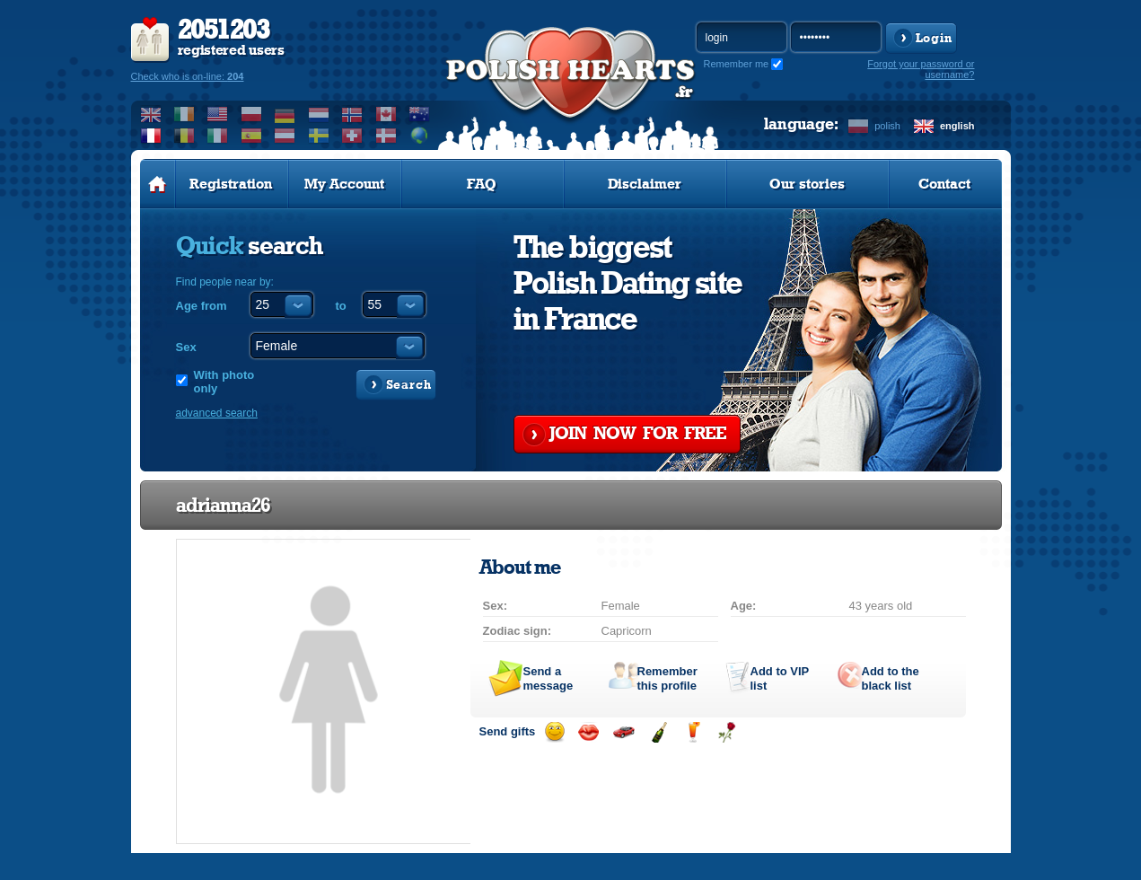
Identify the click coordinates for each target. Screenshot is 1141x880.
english (957, 125)
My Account (344, 184)
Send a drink (692, 732)
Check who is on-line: (187, 76)
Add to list (779, 678)
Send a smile (554, 732)
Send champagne (658, 732)
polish (887, 125)
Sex (186, 347)
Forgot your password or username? (920, 69)
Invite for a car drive (623, 732)
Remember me (736, 63)
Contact (944, 184)
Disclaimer (644, 184)
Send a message (548, 678)
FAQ (481, 184)
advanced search (217, 413)
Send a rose (726, 732)
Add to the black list (890, 678)
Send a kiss (588, 732)
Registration (230, 184)
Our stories (807, 184)
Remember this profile (667, 678)
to (341, 305)
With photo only (224, 381)
